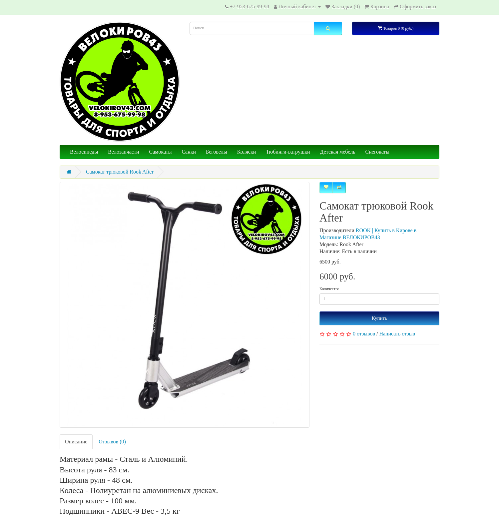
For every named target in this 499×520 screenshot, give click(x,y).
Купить (379, 318)
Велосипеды (84, 152)
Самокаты (160, 152)
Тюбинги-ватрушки (288, 152)
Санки (189, 152)
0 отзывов (364, 333)
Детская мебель (337, 152)
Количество (329, 288)
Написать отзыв (397, 333)
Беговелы (216, 152)
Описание (76, 441)
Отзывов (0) (112, 441)
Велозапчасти (123, 152)
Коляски (246, 152)
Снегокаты (377, 152)
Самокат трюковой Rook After (120, 172)
